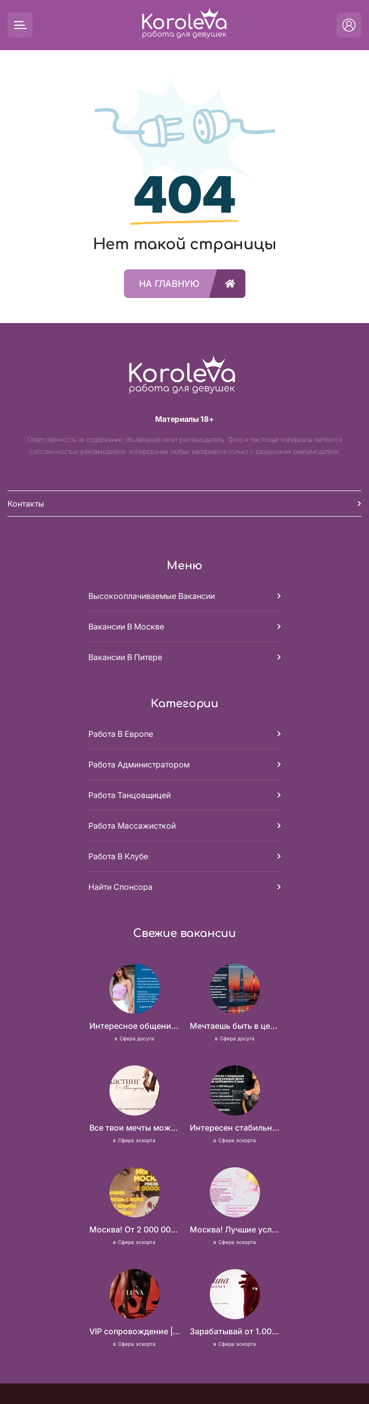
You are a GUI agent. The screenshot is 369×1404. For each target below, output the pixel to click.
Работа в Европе (120, 734)
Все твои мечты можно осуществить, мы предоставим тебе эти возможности (134, 1128)
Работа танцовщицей (129, 795)
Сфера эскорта (137, 1140)
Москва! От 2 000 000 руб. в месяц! (134, 1229)
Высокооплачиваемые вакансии (151, 596)
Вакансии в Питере (125, 657)
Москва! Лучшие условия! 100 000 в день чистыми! (235, 1229)
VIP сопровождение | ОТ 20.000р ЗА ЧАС (134, 1331)
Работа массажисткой (132, 826)
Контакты (26, 504)
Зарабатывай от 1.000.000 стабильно (235, 1331)
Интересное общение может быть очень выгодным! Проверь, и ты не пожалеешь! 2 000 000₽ (134, 1026)
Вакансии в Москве (126, 626)
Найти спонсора (120, 887)
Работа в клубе (118, 856)
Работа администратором (139, 764)
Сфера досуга (136, 1038)
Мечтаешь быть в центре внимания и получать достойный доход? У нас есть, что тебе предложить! (235, 1026)
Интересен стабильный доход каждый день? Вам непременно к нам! (235, 1128)
